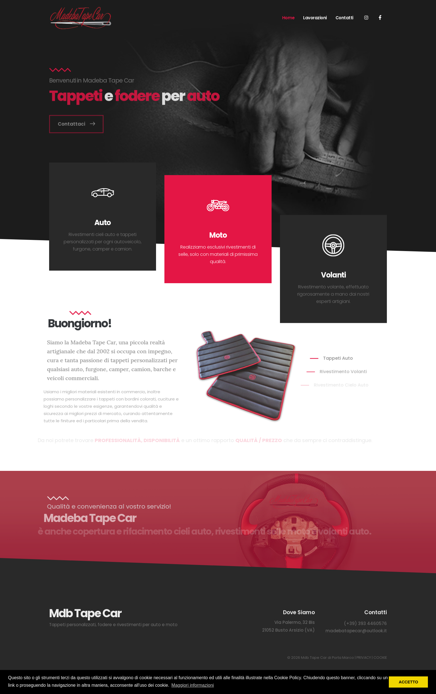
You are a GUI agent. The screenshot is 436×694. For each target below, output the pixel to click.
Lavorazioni (315, 18)
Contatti (344, 18)
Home (288, 18)
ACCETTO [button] (408, 682)
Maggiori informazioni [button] (192, 685)
